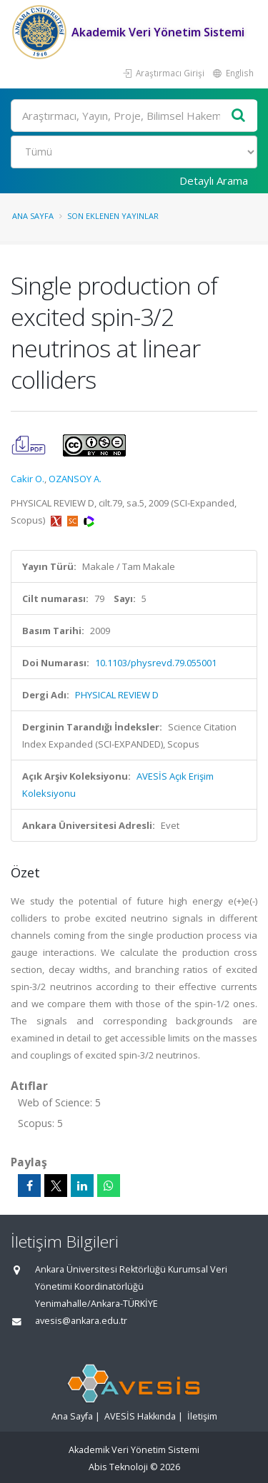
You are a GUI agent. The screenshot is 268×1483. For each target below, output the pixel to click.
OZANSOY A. (75, 478)
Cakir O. (27, 478)
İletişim (202, 1416)
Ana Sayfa (33, 215)
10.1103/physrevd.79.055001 (156, 662)
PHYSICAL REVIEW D (117, 694)
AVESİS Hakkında (140, 1416)
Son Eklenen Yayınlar (113, 215)
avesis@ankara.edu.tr (81, 1321)
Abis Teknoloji (118, 1467)
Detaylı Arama (213, 180)
